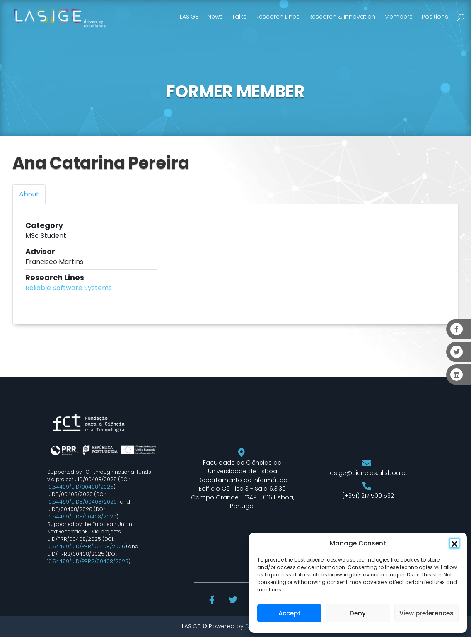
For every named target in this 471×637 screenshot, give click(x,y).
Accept (289, 613)
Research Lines (278, 16)
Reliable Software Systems (68, 288)
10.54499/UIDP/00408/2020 (81, 516)
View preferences (426, 613)
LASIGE (189, 16)
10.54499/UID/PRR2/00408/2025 (87, 561)
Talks (239, 16)
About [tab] (29, 194)
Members (398, 16)
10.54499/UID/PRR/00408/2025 (86, 546)
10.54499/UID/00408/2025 (80, 486)
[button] (454, 543)
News (215, 16)
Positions (435, 16)
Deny (358, 613)
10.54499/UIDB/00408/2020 (82, 501)
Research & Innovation (342, 16)
